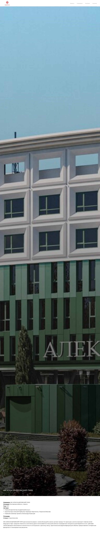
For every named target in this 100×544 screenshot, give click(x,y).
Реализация (79, 3)
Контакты (94, 3)
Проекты (72, 3)
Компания (87, 3)
